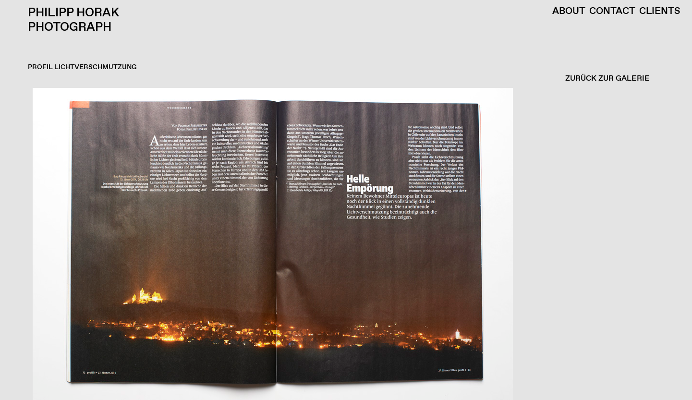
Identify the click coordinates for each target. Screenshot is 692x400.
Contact (612, 11)
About (568, 11)
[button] (343, 244)
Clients (659, 11)
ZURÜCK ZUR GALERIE (607, 78)
